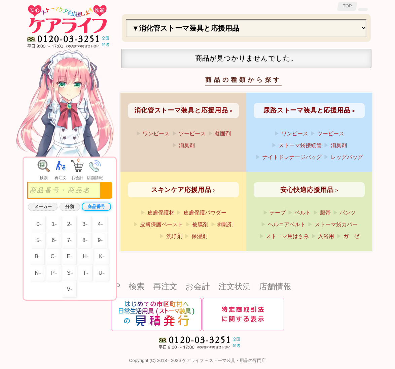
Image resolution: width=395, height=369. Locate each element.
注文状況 (234, 286)
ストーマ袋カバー (336, 224)
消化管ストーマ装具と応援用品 (181, 110)
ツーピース (192, 133)
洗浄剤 (174, 236)
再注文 (165, 286)
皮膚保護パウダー (204, 212)
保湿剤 (199, 236)
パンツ (347, 212)
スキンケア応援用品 (181, 189)
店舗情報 (275, 286)
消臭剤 (187, 145)
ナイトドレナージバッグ (292, 157)
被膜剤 (200, 224)
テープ (278, 212)
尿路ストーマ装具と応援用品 (307, 110)
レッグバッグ (347, 157)
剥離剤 (225, 224)
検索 (137, 286)
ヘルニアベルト (287, 224)
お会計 (197, 286)
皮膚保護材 (160, 212)
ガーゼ (351, 236)
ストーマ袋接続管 (300, 145)
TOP (347, 5)
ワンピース (156, 133)
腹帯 (325, 212)
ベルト (303, 212)
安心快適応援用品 (307, 189)
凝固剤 (223, 133)
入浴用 (326, 236)
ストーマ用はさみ (287, 236)
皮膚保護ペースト (161, 224)
